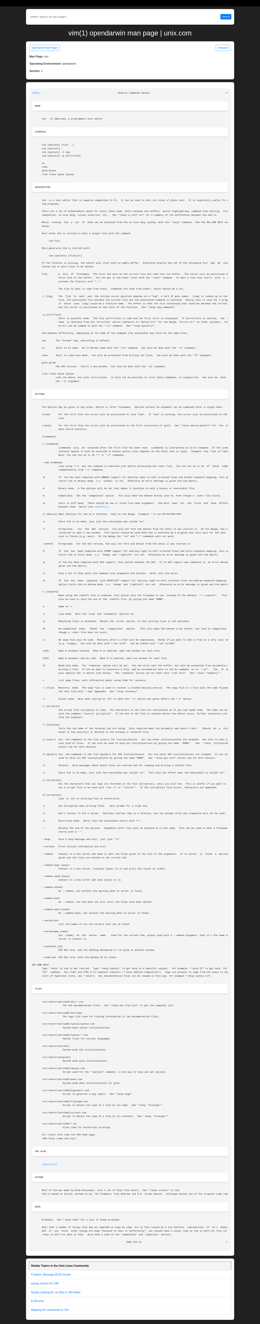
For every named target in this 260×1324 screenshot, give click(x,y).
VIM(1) (36, 93)
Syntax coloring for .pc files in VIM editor (55, 1292)
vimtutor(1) (49, 1164)
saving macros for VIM (45, 1283)
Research (223, 47)
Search (226, 16)
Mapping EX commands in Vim (50, 1309)
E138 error (37, 1301)
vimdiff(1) (101, 507)
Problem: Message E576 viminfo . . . (53, 1274)
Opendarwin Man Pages (45, 47)
